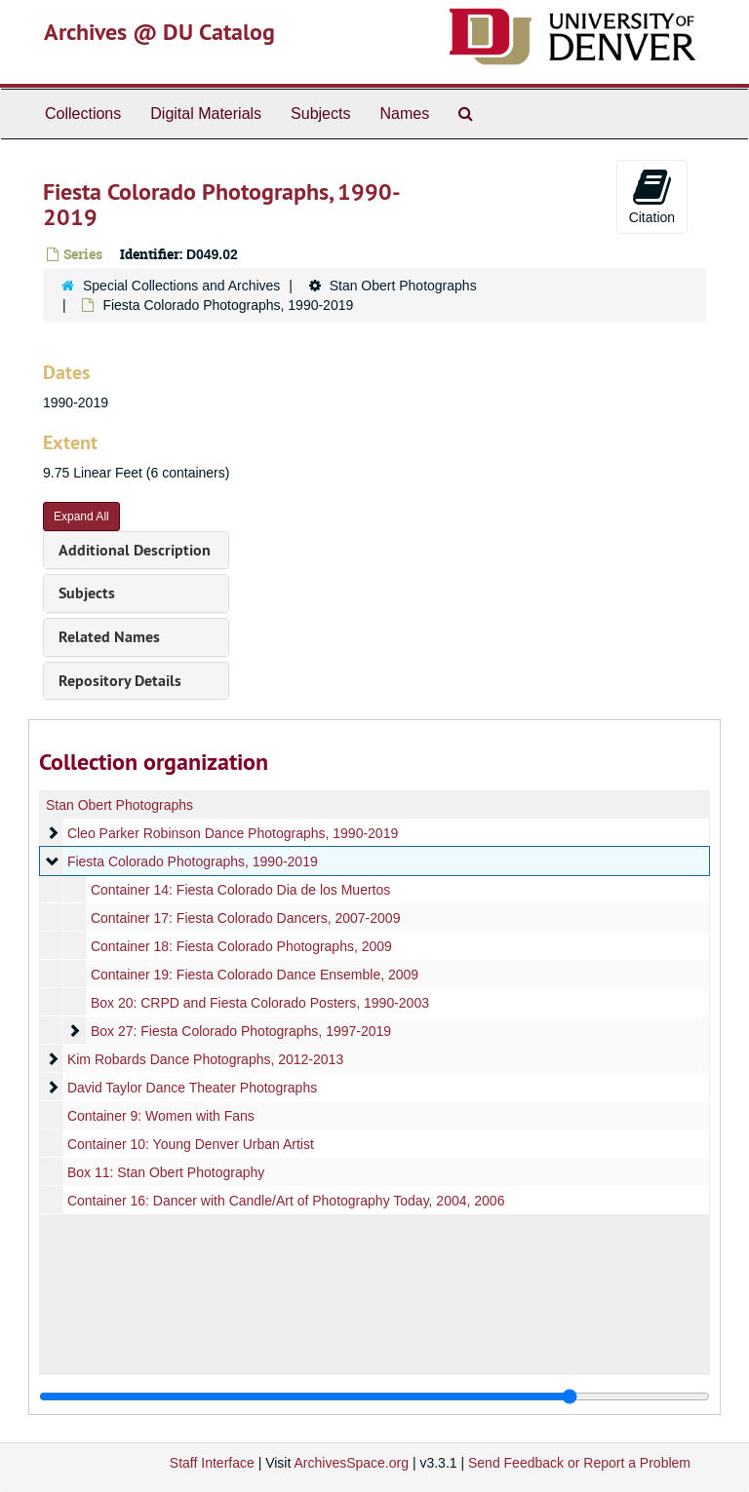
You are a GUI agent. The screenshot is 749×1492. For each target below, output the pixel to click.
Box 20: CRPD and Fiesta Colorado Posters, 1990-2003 (260, 1003)
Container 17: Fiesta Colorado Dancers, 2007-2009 (246, 918)
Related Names (109, 637)
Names (404, 113)
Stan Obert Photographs (403, 285)
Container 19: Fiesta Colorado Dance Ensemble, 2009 (254, 974)
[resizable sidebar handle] (374, 1396)
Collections (83, 113)
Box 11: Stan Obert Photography (165, 1172)
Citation (652, 196)
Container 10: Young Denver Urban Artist (190, 1144)
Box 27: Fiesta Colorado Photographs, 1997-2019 (241, 1031)
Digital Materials (205, 113)
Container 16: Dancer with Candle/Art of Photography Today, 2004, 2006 (286, 1200)
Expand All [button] (81, 516)
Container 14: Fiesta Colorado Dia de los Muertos (240, 890)
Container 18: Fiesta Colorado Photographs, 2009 (241, 946)
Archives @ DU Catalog (159, 32)
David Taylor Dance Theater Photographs (192, 1087)
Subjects (320, 113)
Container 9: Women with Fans (161, 1116)
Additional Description (135, 550)
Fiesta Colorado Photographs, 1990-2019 (192, 861)
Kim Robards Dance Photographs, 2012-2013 (205, 1059)
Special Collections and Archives (181, 285)
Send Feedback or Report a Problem (579, 1463)
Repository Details (120, 680)
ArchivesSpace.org (351, 1463)
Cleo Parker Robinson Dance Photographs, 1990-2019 (232, 833)
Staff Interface (212, 1463)
